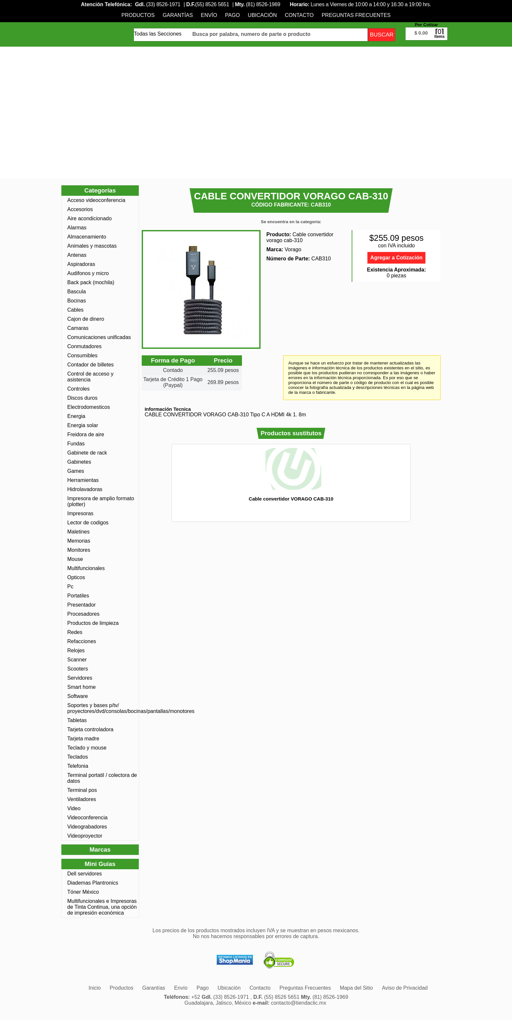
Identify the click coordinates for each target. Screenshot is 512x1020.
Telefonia (77, 766)
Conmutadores (84, 346)
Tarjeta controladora (90, 729)
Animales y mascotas (92, 246)
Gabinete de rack (87, 453)
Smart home (81, 687)
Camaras (77, 328)
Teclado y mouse (86, 747)
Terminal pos (82, 790)
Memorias (78, 541)
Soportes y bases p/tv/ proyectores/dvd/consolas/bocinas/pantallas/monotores (102, 708)
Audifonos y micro (88, 273)
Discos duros (82, 398)
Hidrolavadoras (85, 489)
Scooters (77, 669)
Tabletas (77, 720)
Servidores (79, 678)
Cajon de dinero (85, 319)
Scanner (77, 659)
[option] (291, 474)
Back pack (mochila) (90, 282)
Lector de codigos (87, 522)
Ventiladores (81, 799)
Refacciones (81, 641)
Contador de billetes (90, 364)
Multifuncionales (86, 568)
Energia (76, 416)
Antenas (77, 255)
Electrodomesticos (88, 407)
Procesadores (83, 614)
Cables (75, 310)
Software (77, 696)
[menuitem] (138, 15)
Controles (78, 389)
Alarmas (77, 227)
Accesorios (80, 209)
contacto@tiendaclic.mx (298, 1003)
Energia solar (82, 425)
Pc (70, 586)
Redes (74, 632)
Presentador (81, 605)
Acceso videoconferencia (96, 200)
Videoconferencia (87, 817)
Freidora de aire (85, 434)
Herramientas (83, 480)
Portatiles (78, 595)
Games (75, 471)
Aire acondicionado (89, 218)
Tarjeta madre (83, 738)
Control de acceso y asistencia (90, 376)
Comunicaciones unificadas (99, 337)
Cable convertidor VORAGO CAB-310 (291, 499)
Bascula (76, 291)
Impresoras (80, 513)
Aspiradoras (81, 264)
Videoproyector (84, 836)
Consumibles (82, 355)
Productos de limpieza (93, 623)
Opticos (76, 577)
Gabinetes (79, 462)
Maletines (78, 531)
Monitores (78, 550)
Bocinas (76, 300)
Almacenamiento (86, 237)
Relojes (76, 650)
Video (74, 808)
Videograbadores (87, 826)
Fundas (76, 443)
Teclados (77, 757)
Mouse (75, 559)
